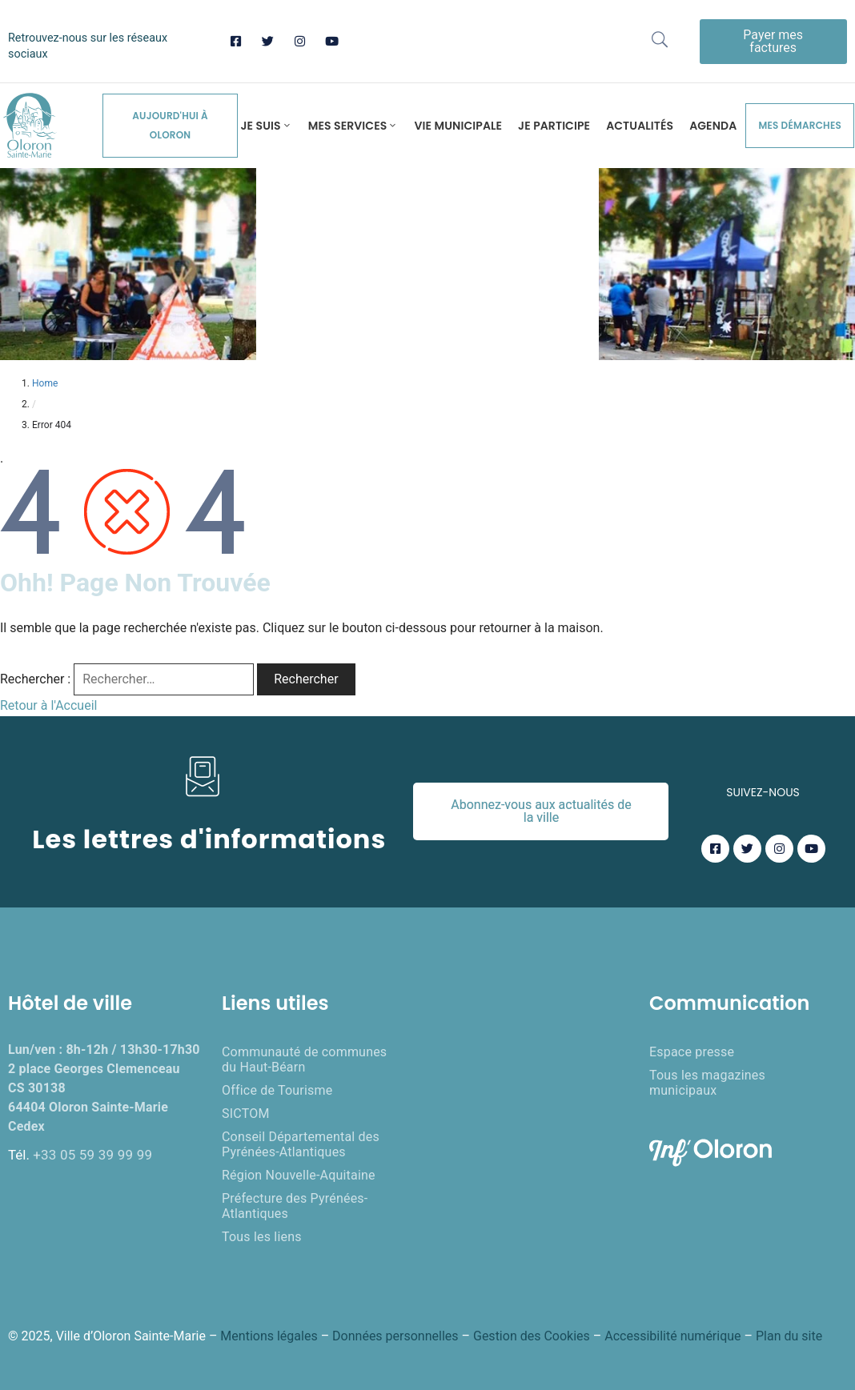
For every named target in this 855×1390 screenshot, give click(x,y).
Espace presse (691, 1052)
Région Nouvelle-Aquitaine (298, 1175)
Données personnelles (395, 1336)
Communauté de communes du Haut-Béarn (304, 1059)
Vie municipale (458, 126)
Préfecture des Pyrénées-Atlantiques (294, 1206)
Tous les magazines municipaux (707, 1083)
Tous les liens (262, 1236)
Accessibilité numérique (672, 1336)
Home (45, 383)
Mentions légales (268, 1336)
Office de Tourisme (277, 1090)
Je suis (265, 126)
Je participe (554, 126)
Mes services (353, 126)
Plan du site (789, 1336)
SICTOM (246, 1113)
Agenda (713, 126)
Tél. (80, 1155)
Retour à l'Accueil (48, 705)
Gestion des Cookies (531, 1336)
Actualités (639, 126)
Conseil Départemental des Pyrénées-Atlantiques (300, 1144)
